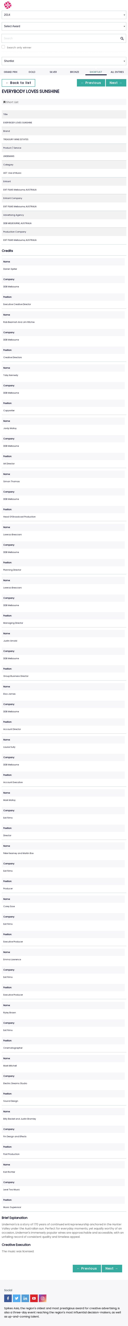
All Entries (117, 72)
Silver (53, 72)
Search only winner (19, 47)
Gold (32, 72)
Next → (115, 83)
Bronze (74, 72)
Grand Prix (10, 72)
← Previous (90, 83)
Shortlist (96, 72)
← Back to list (19, 83)
